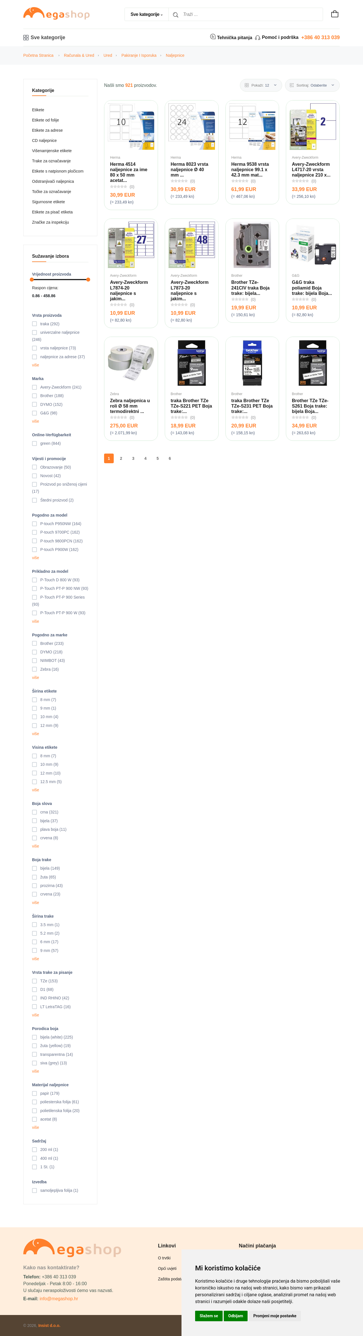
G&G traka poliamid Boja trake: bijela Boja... (312, 287)
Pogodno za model (49, 515)
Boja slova (42, 803)
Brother (236, 276)
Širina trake (43, 916)
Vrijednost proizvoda (51, 274)
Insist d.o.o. (49, 1325)
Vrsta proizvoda (47, 315)
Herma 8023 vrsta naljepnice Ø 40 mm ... (189, 169)
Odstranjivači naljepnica (53, 181)
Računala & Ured (79, 55)
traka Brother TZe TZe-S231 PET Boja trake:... (252, 406)
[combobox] (147, 14)
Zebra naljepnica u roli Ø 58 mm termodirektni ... (130, 406)
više (35, 365)
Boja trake (41, 859)
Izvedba (39, 1182)
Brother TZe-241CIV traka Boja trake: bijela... (250, 287)
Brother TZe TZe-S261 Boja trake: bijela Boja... (310, 406)
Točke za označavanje (51, 191)
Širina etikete (44, 691)
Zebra (114, 394)
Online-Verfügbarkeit (51, 435)
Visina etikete (44, 747)
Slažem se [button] (209, 1316)
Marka (37, 378)
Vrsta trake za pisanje (52, 972)
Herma (115, 158)
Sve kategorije (44, 37)
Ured (108, 55)
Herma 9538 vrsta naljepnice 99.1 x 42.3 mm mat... (250, 169)
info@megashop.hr (59, 1298)
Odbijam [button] (235, 1316)
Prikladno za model (50, 571)
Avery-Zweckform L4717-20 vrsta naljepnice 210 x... (311, 169)
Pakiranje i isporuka (139, 55)
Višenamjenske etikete (52, 150)
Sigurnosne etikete (48, 202)
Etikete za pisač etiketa (52, 212)
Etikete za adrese (47, 130)
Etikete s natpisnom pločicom (57, 171)
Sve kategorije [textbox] (144, 14)
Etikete (38, 110)
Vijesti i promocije (49, 458)
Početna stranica (38, 55)
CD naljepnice (44, 140)
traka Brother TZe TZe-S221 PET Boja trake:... (191, 406)
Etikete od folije (45, 120)
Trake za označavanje (51, 161)
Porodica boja (45, 1028)
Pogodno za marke (49, 635)
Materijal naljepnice (50, 1085)
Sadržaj (39, 1141)
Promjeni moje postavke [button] (274, 1316)
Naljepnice (175, 55)
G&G (295, 276)
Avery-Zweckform (305, 158)
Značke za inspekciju (50, 222)
